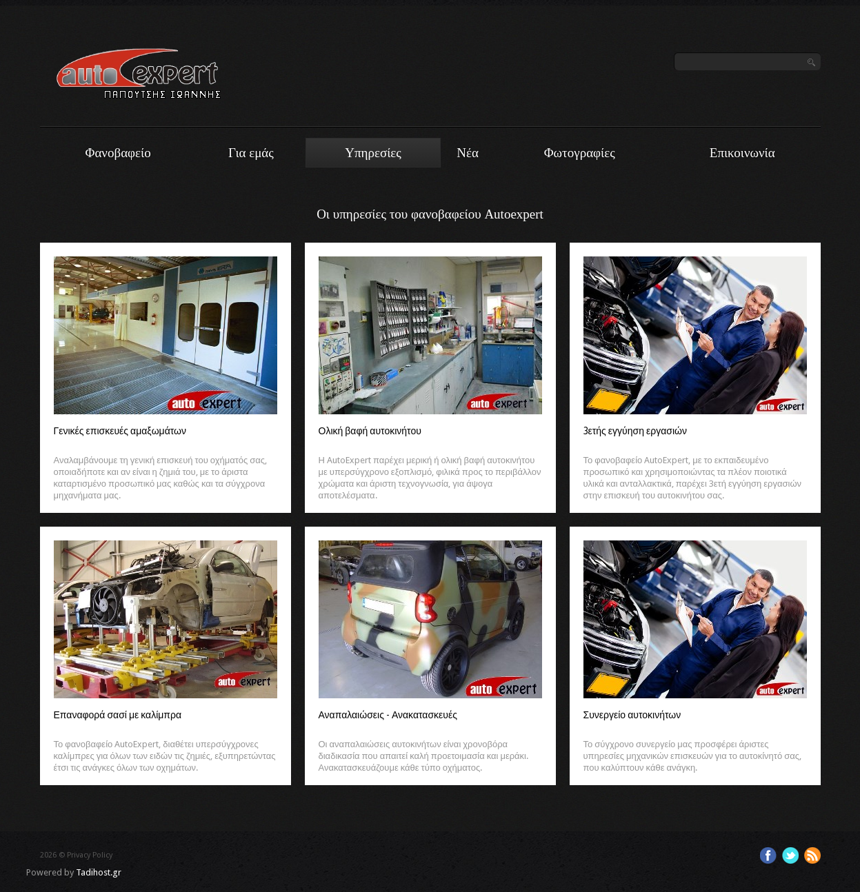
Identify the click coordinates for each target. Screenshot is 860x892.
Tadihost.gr (98, 872)
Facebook (768, 855)
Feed (812, 855)
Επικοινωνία (742, 152)
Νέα (468, 152)
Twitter (790, 855)
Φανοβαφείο (118, 152)
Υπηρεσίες (373, 152)
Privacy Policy (89, 855)
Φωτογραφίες (579, 152)
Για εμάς (251, 152)
